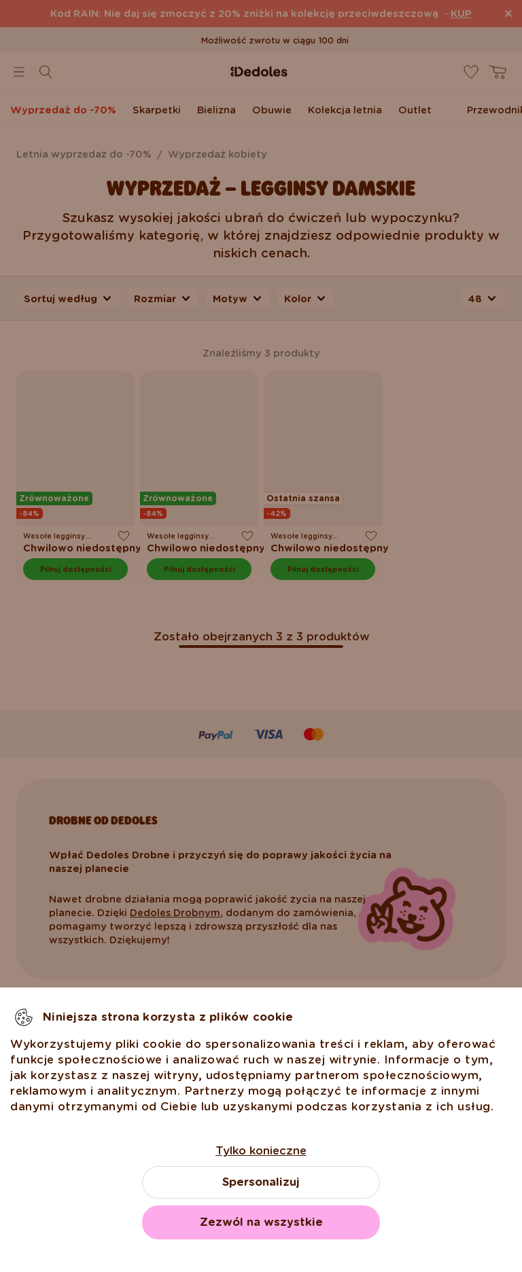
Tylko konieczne (261, 1150)
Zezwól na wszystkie (261, 1222)
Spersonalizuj (261, 1182)
